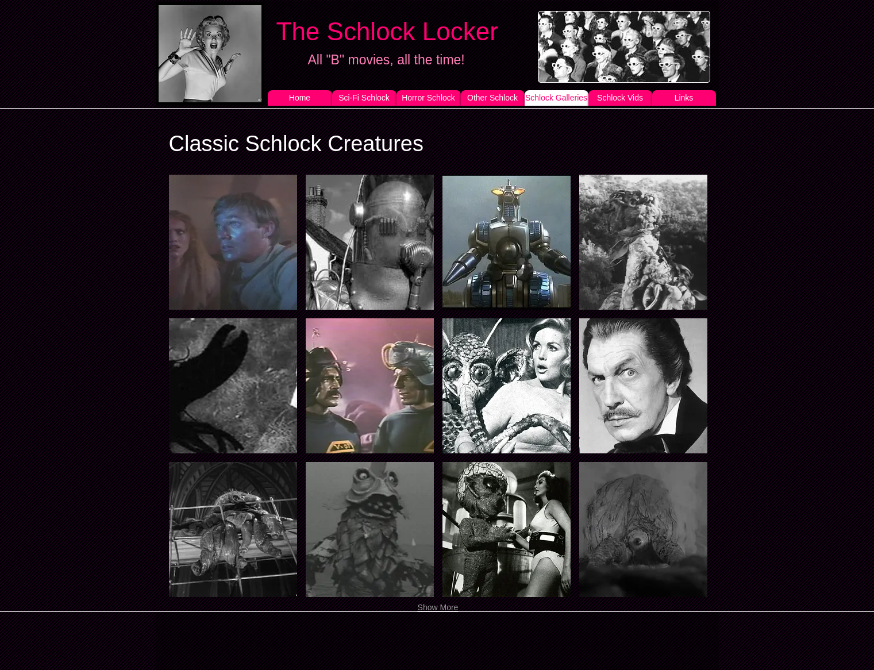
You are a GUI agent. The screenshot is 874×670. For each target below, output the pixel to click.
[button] (233, 242)
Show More (438, 607)
